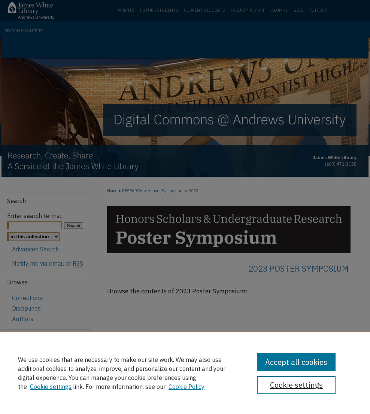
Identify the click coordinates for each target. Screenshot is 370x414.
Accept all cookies (296, 362)
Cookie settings (51, 386)
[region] (185, 373)
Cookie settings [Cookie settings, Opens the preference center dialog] (296, 385)
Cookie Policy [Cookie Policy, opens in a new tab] (186, 386)
